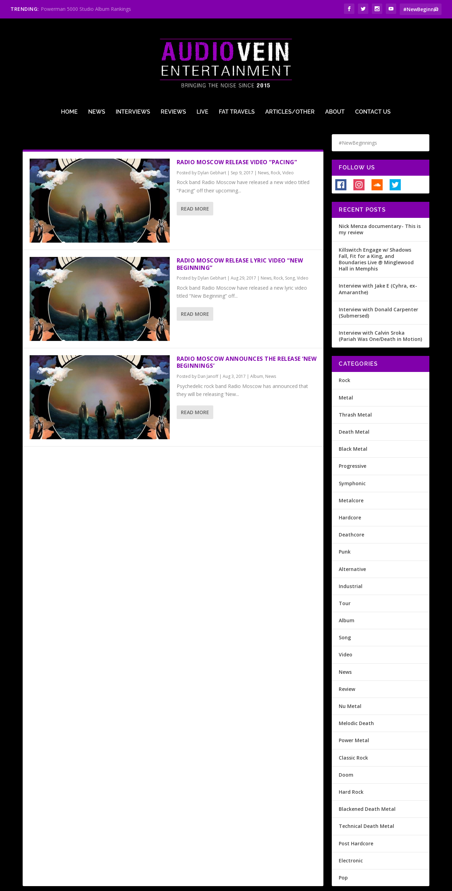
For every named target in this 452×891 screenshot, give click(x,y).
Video (288, 148)
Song (290, 253)
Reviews (173, 74)
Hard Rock (351, 766)
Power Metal (354, 715)
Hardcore (350, 492)
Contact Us (373, 74)
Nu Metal (350, 681)
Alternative (352, 544)
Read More (195, 183)
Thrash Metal (355, 389)
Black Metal (353, 423)
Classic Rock (353, 732)
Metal (346, 372)
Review (347, 664)
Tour (345, 578)
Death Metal (354, 406)
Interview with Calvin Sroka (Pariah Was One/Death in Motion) (380, 310)
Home (69, 74)
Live (202, 74)
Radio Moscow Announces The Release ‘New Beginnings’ (247, 337)
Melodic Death (356, 698)
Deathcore (351, 509)
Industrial (350, 561)
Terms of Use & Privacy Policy (134, 883)
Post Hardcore (356, 818)
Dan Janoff (208, 351)
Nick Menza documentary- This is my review (380, 204)
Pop (343, 852)
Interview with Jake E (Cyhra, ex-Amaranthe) (378, 263)
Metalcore (351, 475)
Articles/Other (290, 74)
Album (256, 351)
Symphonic (352, 458)
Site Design (187, 883)
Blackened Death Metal (367, 783)
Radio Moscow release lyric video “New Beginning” (240, 238)
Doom (346, 749)
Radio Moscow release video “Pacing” (237, 137)
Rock (275, 148)
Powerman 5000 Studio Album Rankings (86, 9)
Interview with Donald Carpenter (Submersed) (378, 287)
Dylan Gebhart (212, 148)
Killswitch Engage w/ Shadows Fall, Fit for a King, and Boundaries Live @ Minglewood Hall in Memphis (376, 234)
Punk (345, 526)
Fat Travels (237, 74)
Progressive (352, 440)
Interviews (133, 74)
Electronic (351, 835)
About (335, 74)
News (96, 74)
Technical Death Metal (366, 801)
